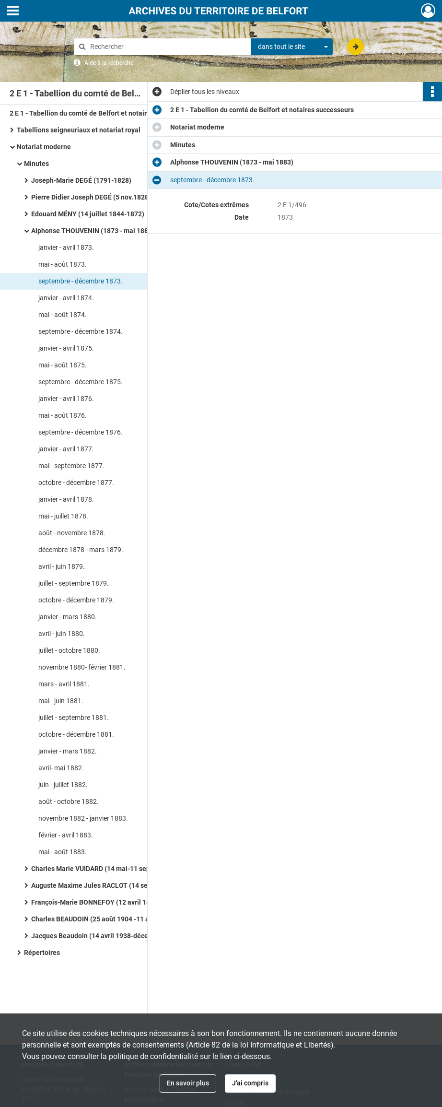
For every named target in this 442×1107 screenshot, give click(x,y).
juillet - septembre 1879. (73, 583)
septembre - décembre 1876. (80, 432)
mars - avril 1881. (64, 684)
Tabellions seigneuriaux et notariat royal (78, 130)
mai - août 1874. (62, 314)
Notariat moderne (44, 147)
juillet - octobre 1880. (69, 650)
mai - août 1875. (62, 365)
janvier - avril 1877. (66, 449)
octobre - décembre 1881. (76, 734)
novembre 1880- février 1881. (82, 667)
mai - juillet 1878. (63, 516)
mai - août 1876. (62, 415)
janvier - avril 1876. (66, 398)
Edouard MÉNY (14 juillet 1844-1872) (87, 214)
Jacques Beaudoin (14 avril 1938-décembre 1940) (107, 936)
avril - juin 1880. (61, 633)
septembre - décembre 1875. (80, 382)
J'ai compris (250, 1083)
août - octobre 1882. (68, 801)
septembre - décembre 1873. (80, 281)
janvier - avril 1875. (66, 348)
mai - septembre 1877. (71, 466)
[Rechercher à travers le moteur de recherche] (167, 47)
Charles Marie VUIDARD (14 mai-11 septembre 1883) (111, 868)
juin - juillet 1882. (63, 785)
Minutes (36, 163)
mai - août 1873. (62, 264)
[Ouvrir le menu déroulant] (13, 11)
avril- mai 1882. (61, 768)
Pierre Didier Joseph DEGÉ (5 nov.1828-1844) (100, 197)
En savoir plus (188, 1083)
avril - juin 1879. (61, 566)
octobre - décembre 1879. (76, 600)
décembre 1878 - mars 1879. (80, 550)
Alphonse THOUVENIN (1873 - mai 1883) (92, 231)
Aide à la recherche (108, 62)
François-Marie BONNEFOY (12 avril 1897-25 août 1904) (116, 902)
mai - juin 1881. (60, 701)
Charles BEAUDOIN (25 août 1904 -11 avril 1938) (104, 919)
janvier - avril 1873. (66, 247)
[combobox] (292, 47)
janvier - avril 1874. (66, 298)
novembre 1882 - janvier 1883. (83, 818)
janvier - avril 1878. (66, 499)
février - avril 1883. (65, 835)
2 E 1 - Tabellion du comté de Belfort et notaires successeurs (101, 113)
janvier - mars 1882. (67, 751)
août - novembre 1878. (71, 533)
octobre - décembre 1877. (76, 482)
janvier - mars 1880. (67, 617)
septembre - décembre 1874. (80, 331)
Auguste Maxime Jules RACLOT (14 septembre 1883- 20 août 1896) (127, 885)
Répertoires (42, 952)
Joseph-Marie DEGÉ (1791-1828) (81, 180)
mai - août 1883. (62, 852)
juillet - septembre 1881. (73, 717)
